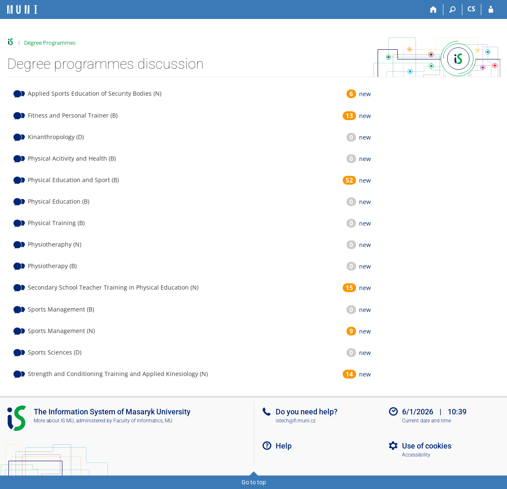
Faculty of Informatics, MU (142, 421)
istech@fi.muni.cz (296, 421)
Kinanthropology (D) (56, 137)
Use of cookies (426, 445)
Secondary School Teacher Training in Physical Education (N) (113, 287)
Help (284, 445)
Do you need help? (307, 411)
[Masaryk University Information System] (22, 9)
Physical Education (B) (58, 201)
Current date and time (426, 421)
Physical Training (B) (56, 223)
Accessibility (416, 455)
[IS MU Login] (490, 9)
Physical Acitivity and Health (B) (72, 158)
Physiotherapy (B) (52, 266)
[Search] (452, 9)
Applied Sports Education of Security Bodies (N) (94, 93)
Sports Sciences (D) (54, 352)
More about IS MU (54, 421)
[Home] (433, 9)
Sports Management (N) (61, 331)
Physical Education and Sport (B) (73, 180)
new (365, 94)
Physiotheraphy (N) (54, 244)
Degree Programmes (49, 42)
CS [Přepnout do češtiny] (471, 8)
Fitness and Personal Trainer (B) (73, 115)
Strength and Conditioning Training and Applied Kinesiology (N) (118, 374)
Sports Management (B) (61, 309)
